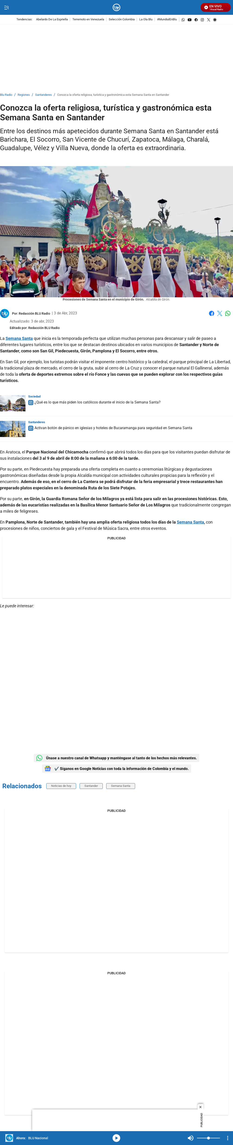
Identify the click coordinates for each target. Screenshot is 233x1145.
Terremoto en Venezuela (88, 19)
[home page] (116, 7)
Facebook (211, 313)
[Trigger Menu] (6, 7)
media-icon (116, 1138)
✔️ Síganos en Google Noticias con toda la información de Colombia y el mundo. (116, 769)
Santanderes (43, 94)
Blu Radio (6, 94)
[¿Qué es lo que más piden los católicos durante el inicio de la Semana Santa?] (12, 403)
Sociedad (34, 396)
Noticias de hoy (61, 786)
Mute (190, 1138)
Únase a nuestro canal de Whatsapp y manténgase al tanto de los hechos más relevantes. (116, 758)
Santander (91, 786)
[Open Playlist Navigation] (227, 1138)
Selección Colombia (122, 19)
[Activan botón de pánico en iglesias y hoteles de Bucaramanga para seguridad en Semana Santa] (12, 429)
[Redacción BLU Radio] (34, 313)
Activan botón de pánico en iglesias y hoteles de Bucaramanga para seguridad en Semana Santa (113, 428)
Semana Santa (120, 786)
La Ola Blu (145, 19)
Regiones (24, 94)
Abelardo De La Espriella (52, 19)
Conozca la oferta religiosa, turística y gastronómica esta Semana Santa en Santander (113, 94)
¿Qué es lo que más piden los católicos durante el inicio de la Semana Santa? (97, 402)
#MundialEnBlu (167, 19)
